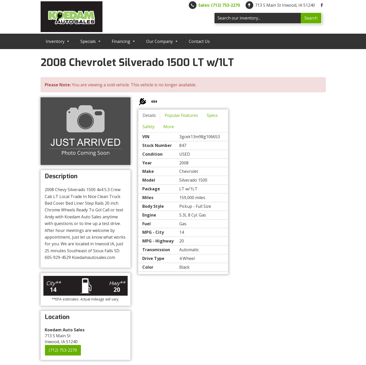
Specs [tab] (212, 115)
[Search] (257, 18)
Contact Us (199, 41)
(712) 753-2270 (63, 350)
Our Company (161, 41)
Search (310, 18)
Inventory (57, 41)
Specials (90, 41)
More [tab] (168, 126)
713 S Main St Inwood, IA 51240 (285, 5)
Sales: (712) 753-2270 (219, 5)
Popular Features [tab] (181, 115)
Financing (123, 41)
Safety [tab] (149, 126)
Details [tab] (149, 115)
